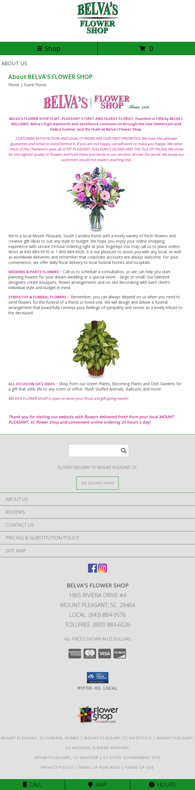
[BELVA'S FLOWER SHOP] (98, 33)
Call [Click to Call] (32, 784)
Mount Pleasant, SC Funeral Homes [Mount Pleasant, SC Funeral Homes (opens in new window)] (40, 737)
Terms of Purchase (99, 767)
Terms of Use (139, 767)
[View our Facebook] (92, 571)
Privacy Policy (57, 767)
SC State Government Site (131, 757)
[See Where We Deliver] (97, 482)
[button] (97, 677)
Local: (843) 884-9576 (97, 615)
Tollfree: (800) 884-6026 (97, 624)
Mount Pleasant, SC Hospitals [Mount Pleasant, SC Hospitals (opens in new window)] (118, 737)
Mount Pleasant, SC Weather (67, 757)
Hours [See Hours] (162, 784)
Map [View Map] (97, 784)
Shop (48, 48)
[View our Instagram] (102, 571)
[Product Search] (98, 450)
